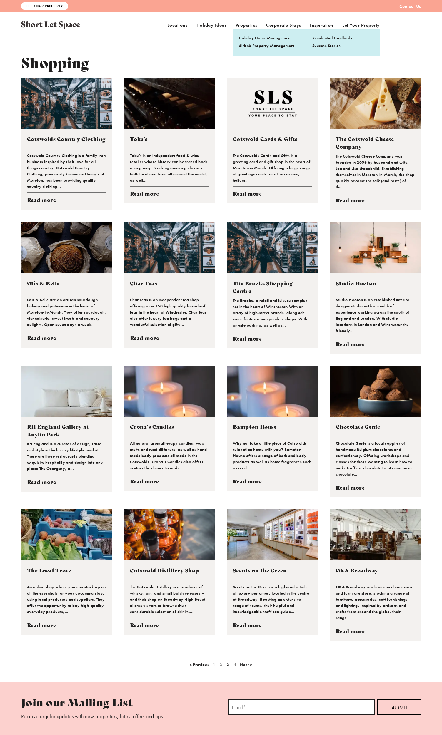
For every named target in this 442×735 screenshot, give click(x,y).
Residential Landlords (332, 38)
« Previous (199, 664)
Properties (246, 25)
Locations (177, 25)
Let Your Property (44, 6)
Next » (246, 664)
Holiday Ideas (211, 25)
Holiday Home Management (265, 38)
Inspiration (321, 25)
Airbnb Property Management (267, 45)
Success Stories (326, 45)
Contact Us (410, 6)
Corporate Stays (283, 25)
